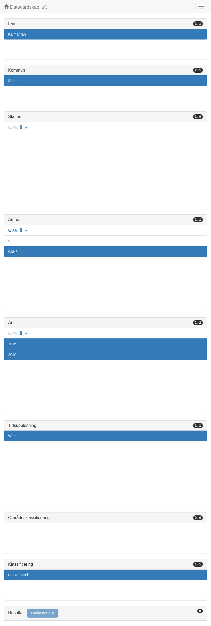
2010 (12, 355)
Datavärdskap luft (25, 7)
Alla (13, 230)
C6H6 (13, 252)
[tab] (105, 613)
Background (18, 575)
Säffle (13, 80)
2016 (12, 344)
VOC (12, 241)
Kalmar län (17, 34)
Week (13, 436)
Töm (24, 127)
